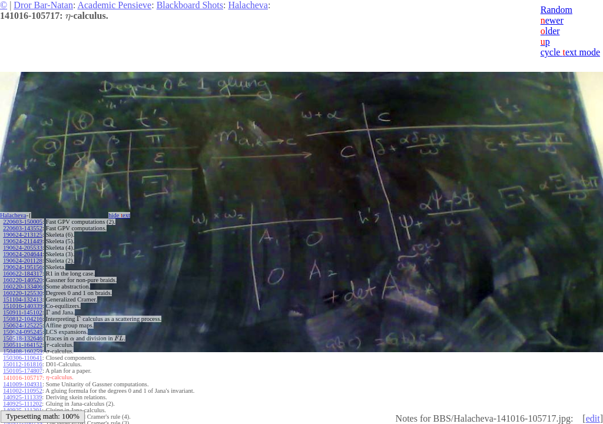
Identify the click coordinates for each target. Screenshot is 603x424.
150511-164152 (22, 345)
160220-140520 (22, 280)
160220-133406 (22, 286)
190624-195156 (22, 267)
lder (550, 31)
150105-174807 (22, 370)
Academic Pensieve (114, 5)
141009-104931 (22, 384)
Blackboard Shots (190, 5)
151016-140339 (22, 306)
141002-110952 (22, 390)
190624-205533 (22, 247)
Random (556, 10)
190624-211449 (22, 241)
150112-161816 (22, 364)
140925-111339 (22, 397)
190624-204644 (22, 254)
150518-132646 (22, 338)
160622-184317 (22, 273)
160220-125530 (22, 293)
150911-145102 (22, 312)
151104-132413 (22, 299)
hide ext (119, 215)
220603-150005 (22, 221)
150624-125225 (22, 325)
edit (593, 418)
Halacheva (248, 5)
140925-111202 (22, 403)
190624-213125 (22, 234)
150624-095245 (22, 332)
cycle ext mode (570, 52)
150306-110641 (22, 358)
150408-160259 (22, 351)
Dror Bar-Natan (43, 5)
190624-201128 (22, 260)
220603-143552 (22, 228)
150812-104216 (22, 319)
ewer (552, 20)
